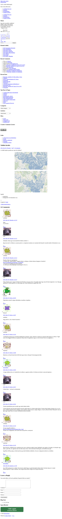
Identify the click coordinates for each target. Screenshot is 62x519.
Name (2, 491)
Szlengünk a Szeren (7, 142)
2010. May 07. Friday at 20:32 (9, 404)
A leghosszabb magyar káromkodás (10, 92)
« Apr (2, 41)
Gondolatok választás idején (14, 69)
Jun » (5, 41)
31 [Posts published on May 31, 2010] (1, 40)
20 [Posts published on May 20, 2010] (5, 37)
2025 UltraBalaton (7, 49)
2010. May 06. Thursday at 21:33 (10, 220)
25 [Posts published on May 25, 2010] (2, 38)
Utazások (5, 10)
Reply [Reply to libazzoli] (4, 323)
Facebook (5, 141)
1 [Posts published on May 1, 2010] (7, 33)
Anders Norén (8, 517)
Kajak (7, 202)
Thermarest (5, 82)
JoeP (13, 148)
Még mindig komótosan (8, 97)
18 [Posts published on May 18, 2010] (2, 37)
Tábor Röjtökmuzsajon (8, 98)
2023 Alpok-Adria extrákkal (9, 52)
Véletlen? (9, 61)
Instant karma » (7, 204)
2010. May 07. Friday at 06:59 (9, 298)
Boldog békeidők (6, 81)
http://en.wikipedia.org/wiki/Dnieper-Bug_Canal (13, 429)
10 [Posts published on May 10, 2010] (1, 35)
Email (2, 494)
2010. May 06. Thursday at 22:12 (10, 257)
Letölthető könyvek (7, 8)
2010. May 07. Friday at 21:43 (9, 425)
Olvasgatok (9, 62)
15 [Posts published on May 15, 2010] (7, 35)
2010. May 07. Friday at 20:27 (9, 387)
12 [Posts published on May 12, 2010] (3, 35)
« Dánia (2, 204)
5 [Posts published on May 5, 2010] (3, 34)
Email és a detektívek (7, 140)
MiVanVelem (3, 2)
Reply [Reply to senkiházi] (4, 227)
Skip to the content (4, 1)
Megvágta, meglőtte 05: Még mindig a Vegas (12, 77)
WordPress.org (6, 122)
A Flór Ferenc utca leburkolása (9, 137)
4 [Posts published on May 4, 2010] (2, 34)
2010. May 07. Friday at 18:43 (9, 369)
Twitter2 (5, 94)
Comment (3, 489)
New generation (10, 67)
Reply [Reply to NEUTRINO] (4, 375)
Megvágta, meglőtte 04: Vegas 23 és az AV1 (16, 64)
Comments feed (6, 120)
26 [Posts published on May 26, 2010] (3, 38)
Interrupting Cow (14, 63)
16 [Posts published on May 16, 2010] (9, 35)
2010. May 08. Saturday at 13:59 (10, 465)
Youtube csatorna (6, 12)
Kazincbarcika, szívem (8, 96)
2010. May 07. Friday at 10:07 (9, 315)
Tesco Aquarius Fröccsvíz (8, 103)
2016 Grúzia (5, 55)
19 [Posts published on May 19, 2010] (3, 37)
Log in (4, 118)
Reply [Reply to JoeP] (4, 246)
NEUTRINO (5, 367)
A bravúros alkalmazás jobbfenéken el (11, 84)
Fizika (4, 102)
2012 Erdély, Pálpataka (8, 56)
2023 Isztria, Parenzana (8, 51)
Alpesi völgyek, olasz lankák (9, 99)
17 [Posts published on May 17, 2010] (1, 37)
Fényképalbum (6, 11)
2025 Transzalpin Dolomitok (9, 48)
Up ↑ (13, 517)
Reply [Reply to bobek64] (4, 303)
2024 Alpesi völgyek (7, 50)
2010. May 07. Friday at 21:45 (9, 445)
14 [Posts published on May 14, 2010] (6, 35)
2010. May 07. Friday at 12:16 (9, 334)
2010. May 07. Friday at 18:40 (9, 352)
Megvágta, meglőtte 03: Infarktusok (14, 70)
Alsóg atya (5, 100)
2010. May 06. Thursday (6, 148)
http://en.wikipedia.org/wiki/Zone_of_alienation (13, 262)
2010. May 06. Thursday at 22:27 (10, 279)
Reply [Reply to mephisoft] (4, 358)
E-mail (4, 139)
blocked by (12, 511)
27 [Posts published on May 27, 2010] (5, 38)
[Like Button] (3, 245)
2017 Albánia (6, 53)
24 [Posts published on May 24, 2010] (1, 38)
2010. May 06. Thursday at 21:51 (10, 238)
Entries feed (5, 119)
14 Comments (17, 148)
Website (2, 496)
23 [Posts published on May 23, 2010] (9, 37)
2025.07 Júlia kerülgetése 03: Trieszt (11, 79)
